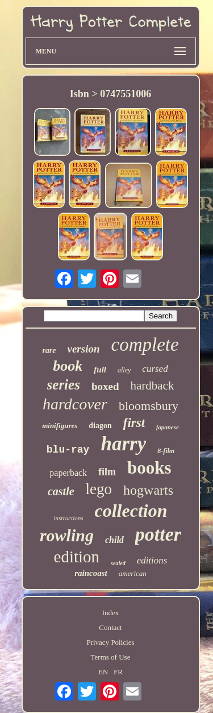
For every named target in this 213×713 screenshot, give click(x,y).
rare (49, 350)
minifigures (59, 425)
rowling (67, 535)
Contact (110, 627)
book (67, 366)
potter (158, 534)
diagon (100, 425)
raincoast (90, 573)
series (63, 384)
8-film (165, 451)
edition (77, 557)
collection (130, 510)
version (84, 349)
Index (110, 612)
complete (145, 344)
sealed (118, 563)
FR (118, 672)
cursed (155, 368)
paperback (68, 473)
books (149, 468)
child (114, 540)
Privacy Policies (110, 642)
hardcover (75, 404)
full (100, 369)
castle (61, 491)
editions (152, 560)
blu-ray (68, 449)
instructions (68, 518)
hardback (152, 385)
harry (123, 444)
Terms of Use (111, 657)
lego (99, 489)
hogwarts (148, 490)
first (134, 423)
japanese (167, 427)
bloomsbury (148, 406)
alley (124, 370)
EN (103, 672)
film (107, 472)
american (133, 573)
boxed (105, 386)
